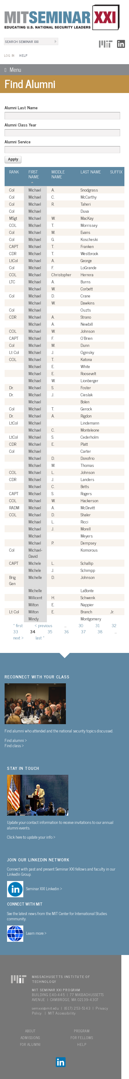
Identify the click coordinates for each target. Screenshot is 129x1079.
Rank (14, 172)
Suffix (116, 172)
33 (15, 631)
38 (100, 631)
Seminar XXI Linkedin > (44, 888)
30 (80, 625)
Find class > (14, 745)
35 (49, 631)
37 (83, 631)
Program (81, 1031)
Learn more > (36, 933)
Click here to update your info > (31, 836)
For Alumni (30, 1044)
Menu (10, 69)
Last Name (91, 172)
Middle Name (58, 174)
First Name (33, 176)
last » (40, 637)
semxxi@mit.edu (45, 1008)
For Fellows (81, 1037)
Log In (9, 55)
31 (97, 625)
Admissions (30, 1037)
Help (23, 55)
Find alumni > (16, 740)
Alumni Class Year (20, 125)
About (30, 1031)
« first (18, 625)
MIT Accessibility (62, 1013)
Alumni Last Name (21, 107)
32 (114, 625)
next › (18, 637)
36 (66, 631)
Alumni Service (18, 141)
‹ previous (43, 625)
